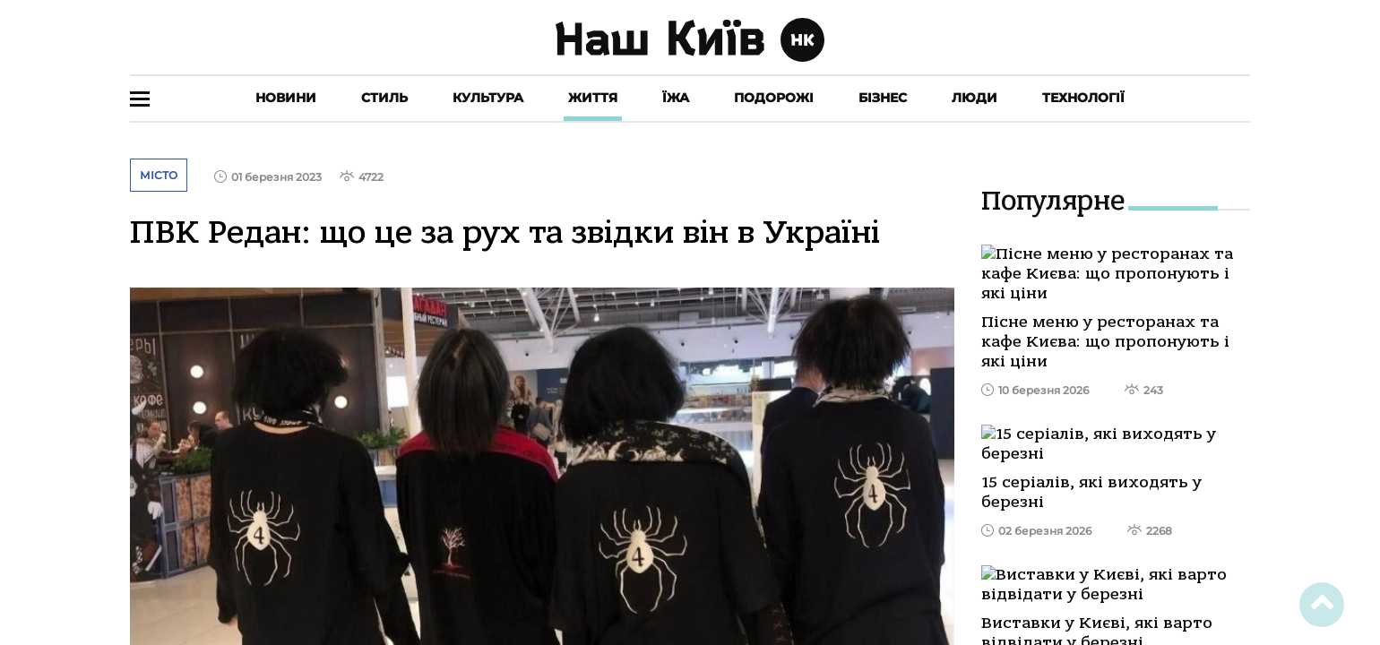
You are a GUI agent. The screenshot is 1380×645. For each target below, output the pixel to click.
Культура (488, 98)
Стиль (384, 98)
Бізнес (882, 98)
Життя (592, 98)
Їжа (675, 98)
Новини (285, 98)
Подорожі (774, 98)
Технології (1083, 98)
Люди (974, 98)
